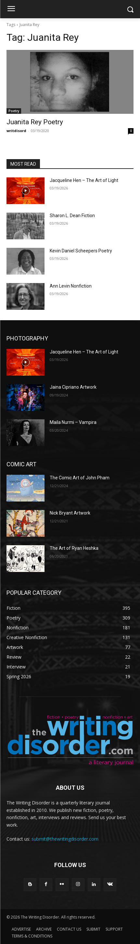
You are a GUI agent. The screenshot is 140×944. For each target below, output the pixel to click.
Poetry (13, 111)
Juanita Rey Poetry (34, 122)
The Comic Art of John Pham (79, 477)
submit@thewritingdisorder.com (65, 839)
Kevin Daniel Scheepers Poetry (81, 250)
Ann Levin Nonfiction (71, 286)
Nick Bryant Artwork (70, 513)
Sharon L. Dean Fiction (72, 215)
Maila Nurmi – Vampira (73, 422)
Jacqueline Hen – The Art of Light (84, 180)
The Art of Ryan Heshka (74, 548)
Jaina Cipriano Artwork (73, 387)
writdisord (16, 130)
